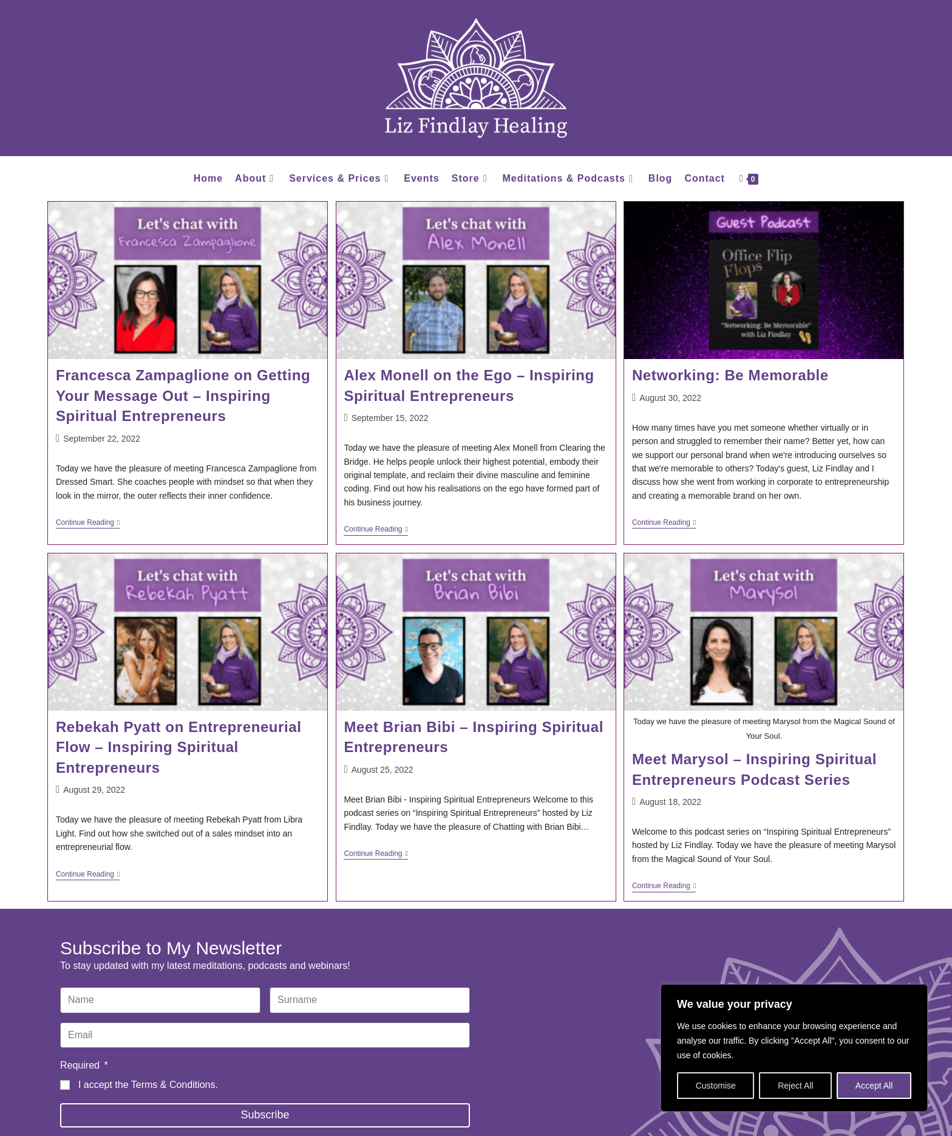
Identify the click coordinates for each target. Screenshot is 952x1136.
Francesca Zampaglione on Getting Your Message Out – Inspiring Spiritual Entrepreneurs (183, 395)
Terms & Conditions (173, 1085)
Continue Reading (88, 522)
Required (81, 1065)
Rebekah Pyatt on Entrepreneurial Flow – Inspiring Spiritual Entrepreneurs (179, 747)
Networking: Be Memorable (730, 375)
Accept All (873, 1085)
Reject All (795, 1085)
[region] (794, 1048)
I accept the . (148, 1085)
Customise (716, 1085)
